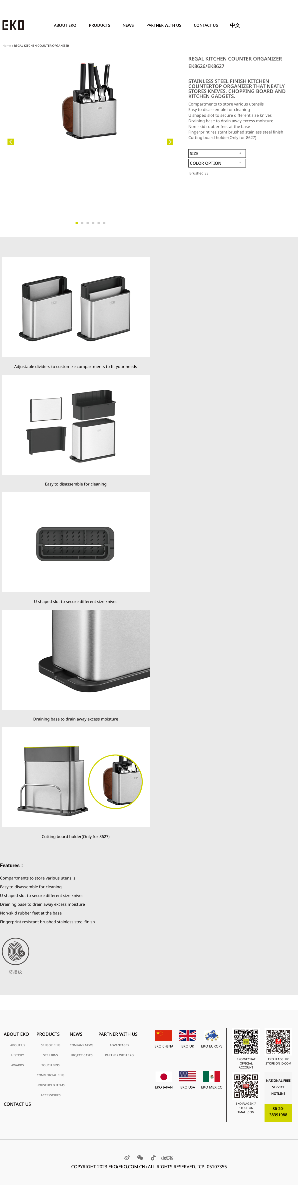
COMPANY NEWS (81, 1045)
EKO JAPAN (164, 1087)
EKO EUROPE (212, 1046)
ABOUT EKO (66, 25)
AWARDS (17, 1065)
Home (6, 46)
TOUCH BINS (50, 1065)
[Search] (290, 25)
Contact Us (206, 25)
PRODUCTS (101, 25)
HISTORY (17, 1055)
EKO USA (187, 1087)
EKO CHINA (163, 1046)
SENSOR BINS (50, 1045)
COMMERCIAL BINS (50, 1075)
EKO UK (187, 1046)
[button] (10, 142)
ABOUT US (17, 1045)
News (129, 25)
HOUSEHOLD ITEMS (50, 1085)
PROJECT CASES (81, 1055)
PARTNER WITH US (165, 25)
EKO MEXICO (212, 1087)
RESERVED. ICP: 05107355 (200, 1167)
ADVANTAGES (119, 1045)
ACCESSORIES (51, 1095)
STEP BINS (50, 1055)
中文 (235, 25)
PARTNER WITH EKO (119, 1055)
